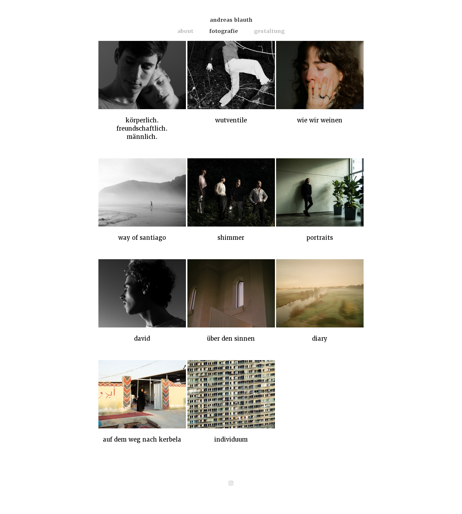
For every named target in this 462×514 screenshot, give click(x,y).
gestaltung (269, 31)
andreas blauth (231, 19)
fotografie (223, 31)
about (185, 31)
